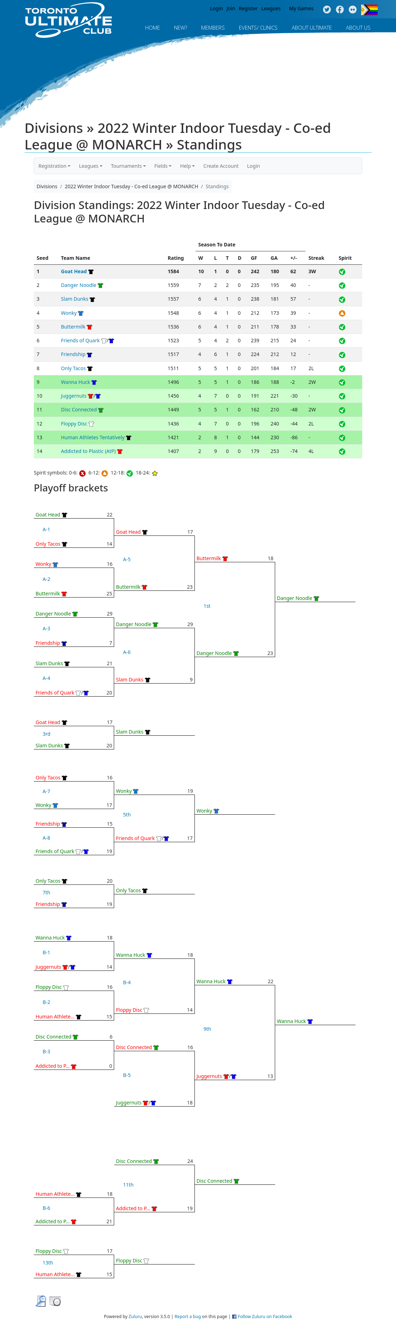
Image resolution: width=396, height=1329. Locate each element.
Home (152, 27)
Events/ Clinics (258, 27)
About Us (358, 27)
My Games (301, 8)
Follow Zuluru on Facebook (265, 1316)
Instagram (353, 10)
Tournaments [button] (126, 166)
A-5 (126, 559)
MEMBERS (213, 27)
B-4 (127, 982)
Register (248, 8)
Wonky (68, 313)
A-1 (46, 529)
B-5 (127, 1075)
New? (180, 27)
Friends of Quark (80, 340)
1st (207, 605)
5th (127, 814)
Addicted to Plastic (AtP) (88, 451)
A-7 (46, 791)
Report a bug (187, 1316)
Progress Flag (369, 10)
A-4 (46, 678)
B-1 (46, 952)
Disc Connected (79, 409)
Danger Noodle (78, 285)
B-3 (46, 1051)
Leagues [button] (88, 166)
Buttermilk (73, 326)
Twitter (327, 10)
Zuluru (135, 1316)
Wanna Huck (75, 382)
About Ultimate (312, 27)
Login (216, 8)
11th (128, 1184)
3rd (46, 733)
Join (231, 8)
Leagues (271, 8)
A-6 (126, 652)
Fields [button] (161, 166)
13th (48, 1262)
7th (46, 892)
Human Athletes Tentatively (92, 437)
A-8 (46, 837)
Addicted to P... (53, 1065)
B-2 (46, 1002)
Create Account (221, 166)
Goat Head (74, 271)
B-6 (46, 1208)
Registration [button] (52, 166)
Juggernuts (73, 395)
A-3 (46, 628)
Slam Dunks (74, 298)
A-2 (46, 579)
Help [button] (185, 166)
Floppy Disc (74, 423)
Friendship (73, 354)
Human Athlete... (55, 1016)
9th (207, 1028)
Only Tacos (73, 368)
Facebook (340, 10)
